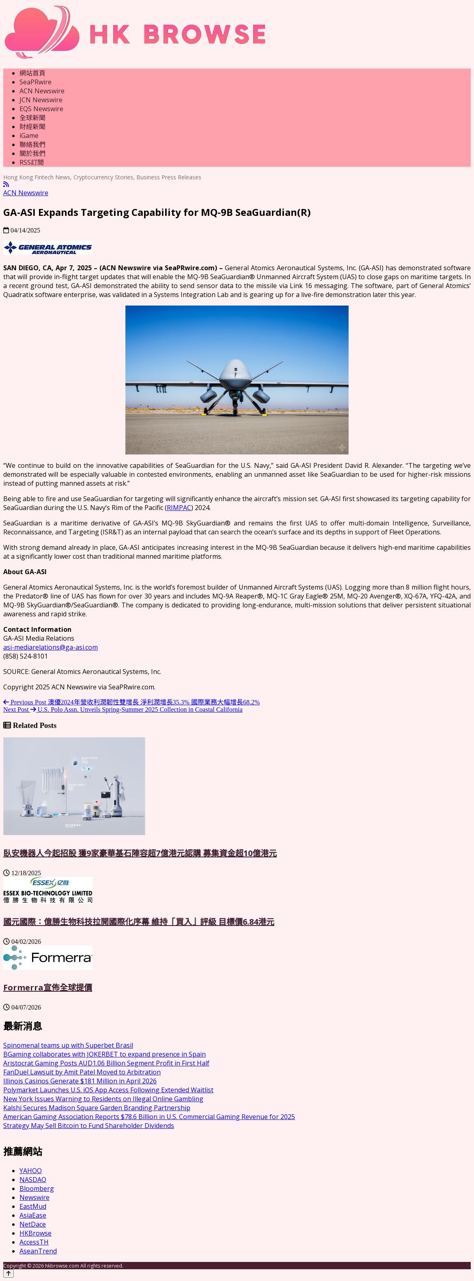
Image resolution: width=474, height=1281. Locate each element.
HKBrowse (35, 1233)
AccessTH (34, 1242)
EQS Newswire (41, 108)
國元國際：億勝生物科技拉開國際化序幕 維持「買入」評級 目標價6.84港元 (138, 921)
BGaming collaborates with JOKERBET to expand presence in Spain (104, 1054)
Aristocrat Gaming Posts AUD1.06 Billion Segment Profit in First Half (106, 1063)
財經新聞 (32, 126)
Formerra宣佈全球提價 (47, 987)
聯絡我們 (32, 144)
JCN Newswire (40, 99)
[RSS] (6, 184)
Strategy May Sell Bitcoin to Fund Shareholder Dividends (88, 1125)
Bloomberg (36, 1188)
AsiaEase (32, 1215)
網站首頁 (32, 73)
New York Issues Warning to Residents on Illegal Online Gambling (103, 1098)
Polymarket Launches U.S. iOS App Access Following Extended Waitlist (108, 1089)
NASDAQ (32, 1179)
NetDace (32, 1224)
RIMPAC (179, 507)
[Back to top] (8, 1273)
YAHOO (30, 1170)
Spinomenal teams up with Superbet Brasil (68, 1045)
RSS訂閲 (31, 162)
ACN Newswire (42, 90)
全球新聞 (32, 117)
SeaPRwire (35, 82)
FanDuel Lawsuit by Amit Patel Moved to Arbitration (82, 1072)
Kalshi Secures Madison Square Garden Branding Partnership (96, 1107)
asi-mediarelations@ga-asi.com (50, 647)
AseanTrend (38, 1251)
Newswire (34, 1197)
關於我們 (32, 153)
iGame (29, 135)
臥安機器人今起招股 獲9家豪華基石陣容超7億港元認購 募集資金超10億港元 (140, 853)
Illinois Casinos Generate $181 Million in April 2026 (80, 1080)
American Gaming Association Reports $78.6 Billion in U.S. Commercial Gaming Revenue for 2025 (149, 1116)
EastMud (32, 1206)
